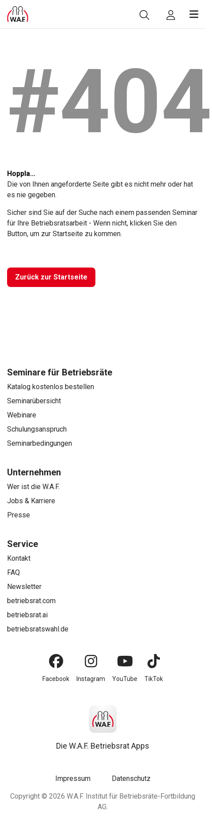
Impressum (73, 778)
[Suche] (144, 15)
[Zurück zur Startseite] (51, 277)
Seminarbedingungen (39, 443)
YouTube (124, 678)
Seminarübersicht (34, 401)
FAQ (13, 572)
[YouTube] (125, 661)
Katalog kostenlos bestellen (50, 386)
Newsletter (24, 586)
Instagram (90, 678)
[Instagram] (91, 661)
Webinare (21, 415)
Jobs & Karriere (31, 501)
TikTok (153, 678)
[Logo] (17, 14)
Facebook (55, 678)
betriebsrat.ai (27, 615)
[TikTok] (154, 661)
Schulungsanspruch (37, 429)
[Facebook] (56, 661)
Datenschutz (131, 778)
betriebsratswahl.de (37, 629)
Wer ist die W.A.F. (33, 486)
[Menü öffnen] (193, 14)
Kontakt (18, 558)
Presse (18, 515)
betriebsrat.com (31, 601)
